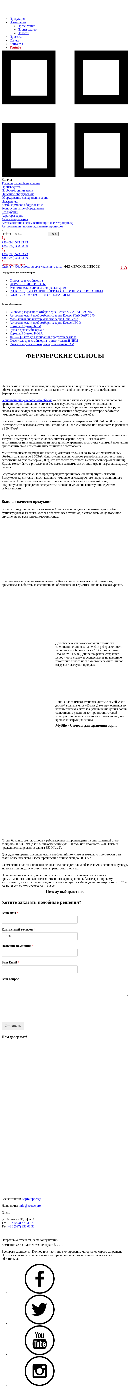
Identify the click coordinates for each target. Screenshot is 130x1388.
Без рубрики (10, 212)
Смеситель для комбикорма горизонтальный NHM (44, 340)
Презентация (26, 26)
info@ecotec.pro (30, 1205)
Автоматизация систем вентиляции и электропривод (37, 222)
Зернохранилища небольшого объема (27, 400)
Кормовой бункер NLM (25, 326)
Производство (27, 29)
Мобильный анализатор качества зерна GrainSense (44, 319)
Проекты (16, 36)
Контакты (16, 44)
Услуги (14, 40)
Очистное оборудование (18, 194)
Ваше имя (10, 913)
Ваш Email (10, 962)
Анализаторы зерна (15, 219)
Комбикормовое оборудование (22, 204)
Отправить (13, 1026)
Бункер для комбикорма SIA (29, 329)
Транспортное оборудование (21, 183)
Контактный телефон (18, 929)
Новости (23, 33)
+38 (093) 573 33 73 (15, 242)
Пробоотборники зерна (17, 190)
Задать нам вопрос (14, 1233)
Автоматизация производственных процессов (32, 226)
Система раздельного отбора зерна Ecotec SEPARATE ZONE (51, 312)
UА (123, 267)
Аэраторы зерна (12, 215)
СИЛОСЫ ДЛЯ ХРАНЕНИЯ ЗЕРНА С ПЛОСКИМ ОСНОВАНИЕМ (56, 291)
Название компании (17, 945)
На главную (10, 201)
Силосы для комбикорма (26, 280)
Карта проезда (31, 1198)
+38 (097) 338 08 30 (15, 246)
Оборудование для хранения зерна (25, 197)
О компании (18, 22)
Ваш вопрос (10, 979)
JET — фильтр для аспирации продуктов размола (43, 337)
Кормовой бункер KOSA (26, 333)
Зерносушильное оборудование (23, 208)
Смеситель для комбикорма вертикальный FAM (42, 344)
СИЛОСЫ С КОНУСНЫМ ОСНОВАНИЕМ (40, 295)
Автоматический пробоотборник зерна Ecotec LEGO (45, 322)
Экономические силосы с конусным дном (38, 287)
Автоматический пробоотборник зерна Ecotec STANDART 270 (52, 315)
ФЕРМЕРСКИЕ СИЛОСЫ (28, 284)
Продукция (17, 18)
